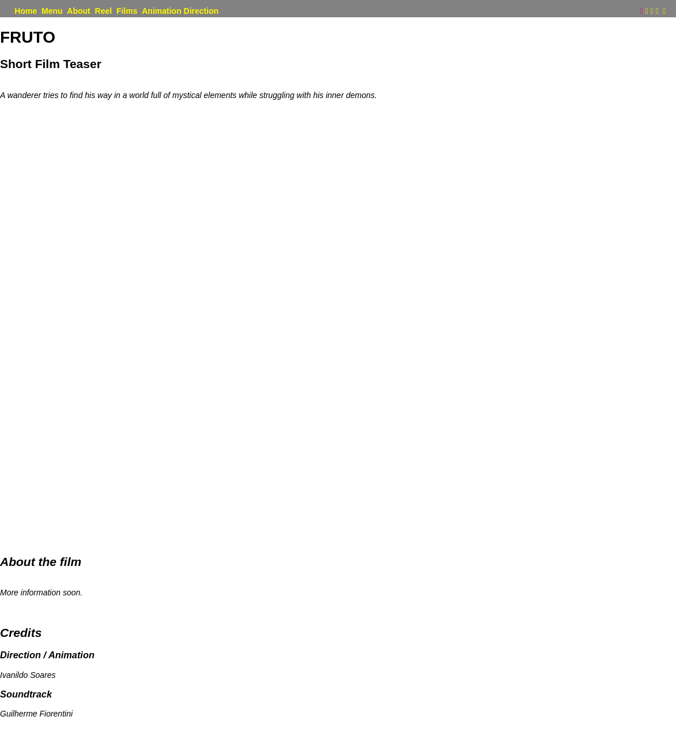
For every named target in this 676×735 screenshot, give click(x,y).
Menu (52, 11)
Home (25, 11)
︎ (656, 11)
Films (127, 11)
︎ (664, 11)
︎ (651, 11)
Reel (103, 11)
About (78, 11)
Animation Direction (180, 11)
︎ (646, 11)
